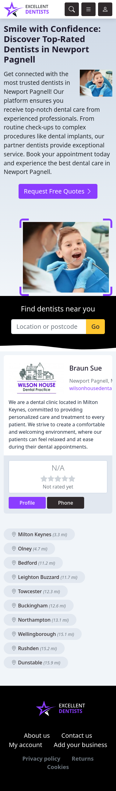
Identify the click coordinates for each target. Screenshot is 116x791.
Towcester (35, 591)
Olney (29, 548)
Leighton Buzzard (44, 577)
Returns (83, 758)
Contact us (76, 735)
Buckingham (38, 605)
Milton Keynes (39, 534)
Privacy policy (41, 758)
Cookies (58, 767)
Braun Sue (85, 367)
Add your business (80, 745)
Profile (27, 502)
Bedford (33, 562)
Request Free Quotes (58, 191)
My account (25, 745)
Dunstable (35, 662)
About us (37, 735)
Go (95, 326)
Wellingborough (42, 634)
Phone (65, 502)
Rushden (34, 648)
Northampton (40, 619)
